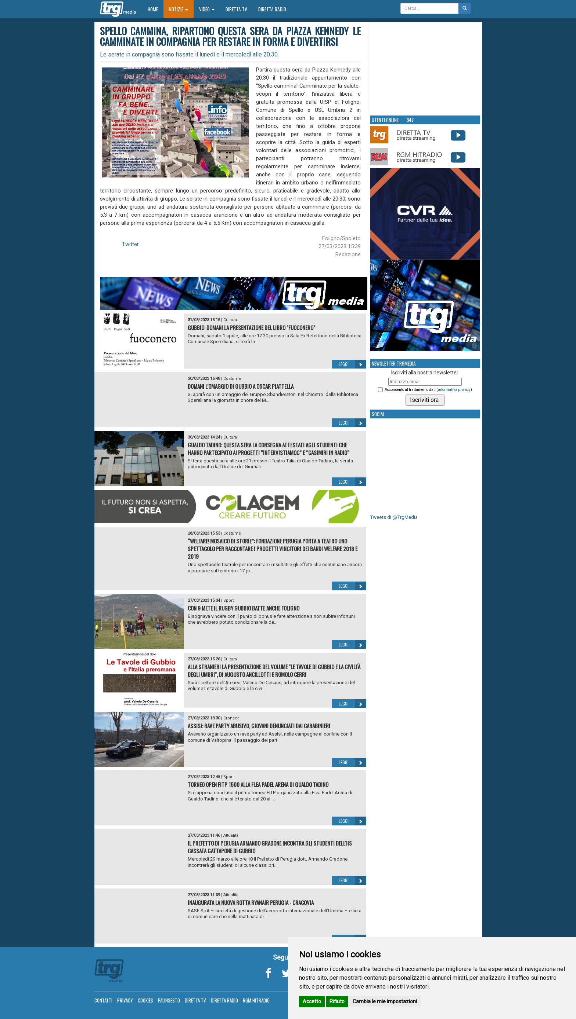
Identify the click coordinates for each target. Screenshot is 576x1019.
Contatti (103, 1000)
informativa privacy (454, 390)
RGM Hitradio (256, 1000)
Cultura (230, 320)
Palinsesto (169, 1000)
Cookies (145, 1000)
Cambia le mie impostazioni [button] (385, 1001)
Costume (232, 378)
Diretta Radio (272, 9)
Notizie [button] (178, 9)
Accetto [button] (312, 1001)
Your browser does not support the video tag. (425, 68)
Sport (228, 600)
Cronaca (231, 718)
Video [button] (207, 9)
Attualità (230, 835)
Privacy (125, 1000)
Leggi (352, 364)
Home (155, 9)
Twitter (130, 244)
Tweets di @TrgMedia (394, 517)
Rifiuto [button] (337, 1001)
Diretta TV (236, 9)
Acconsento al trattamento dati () (428, 390)
